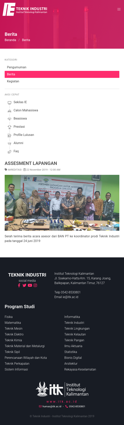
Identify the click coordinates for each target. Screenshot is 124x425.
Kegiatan (13, 81)
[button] (119, 9)
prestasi (16, 127)
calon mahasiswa (22, 111)
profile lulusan (20, 135)
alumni (15, 143)
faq (13, 151)
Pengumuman (16, 67)
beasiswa (17, 119)
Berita (11, 74)
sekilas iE (17, 102)
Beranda (10, 40)
